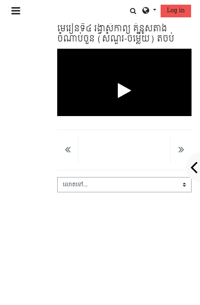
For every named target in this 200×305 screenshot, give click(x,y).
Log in (176, 10)
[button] (133, 11)
